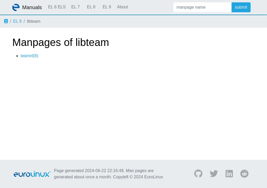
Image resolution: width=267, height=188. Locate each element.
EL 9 (106, 7)
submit (241, 7)
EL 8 (91, 7)
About (122, 7)
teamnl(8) (29, 56)
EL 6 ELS (57, 7)
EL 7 (75, 7)
